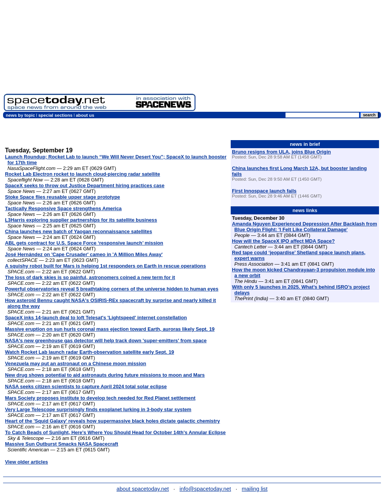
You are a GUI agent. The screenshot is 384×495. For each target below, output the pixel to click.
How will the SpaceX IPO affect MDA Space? (283, 241)
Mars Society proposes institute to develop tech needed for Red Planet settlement (100, 398)
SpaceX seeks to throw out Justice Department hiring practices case (84, 185)
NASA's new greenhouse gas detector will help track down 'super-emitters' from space (106, 340)
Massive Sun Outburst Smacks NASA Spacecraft (61, 444)
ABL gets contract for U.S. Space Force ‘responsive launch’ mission (84, 243)
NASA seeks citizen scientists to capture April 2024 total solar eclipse (86, 386)
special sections (55, 115)
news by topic (20, 115)
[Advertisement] (289, 57)
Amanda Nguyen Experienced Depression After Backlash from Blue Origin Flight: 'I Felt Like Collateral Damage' (304, 226)
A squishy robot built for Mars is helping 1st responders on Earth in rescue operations (105, 266)
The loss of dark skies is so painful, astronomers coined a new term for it (90, 277)
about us (85, 115)
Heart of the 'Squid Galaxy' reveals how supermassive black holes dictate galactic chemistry (112, 421)
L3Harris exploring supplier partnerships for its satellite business (81, 220)
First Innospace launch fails (264, 191)
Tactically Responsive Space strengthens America (63, 208)
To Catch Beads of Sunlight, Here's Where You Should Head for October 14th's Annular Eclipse (115, 432)
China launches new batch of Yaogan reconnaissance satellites (78, 231)
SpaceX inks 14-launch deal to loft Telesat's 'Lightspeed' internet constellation (96, 317)
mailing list (254, 489)
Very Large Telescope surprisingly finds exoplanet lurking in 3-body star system (98, 409)
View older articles (26, 462)
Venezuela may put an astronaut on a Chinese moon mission (75, 363)
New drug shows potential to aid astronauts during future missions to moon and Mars (105, 375)
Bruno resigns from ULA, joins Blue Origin (281, 152)
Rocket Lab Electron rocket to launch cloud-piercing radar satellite (82, 174)
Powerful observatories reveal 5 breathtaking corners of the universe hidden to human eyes (111, 289)
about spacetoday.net (143, 489)
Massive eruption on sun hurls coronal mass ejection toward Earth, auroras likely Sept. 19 (110, 329)
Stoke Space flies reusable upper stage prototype (62, 197)
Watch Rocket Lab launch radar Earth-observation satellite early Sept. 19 (89, 352)
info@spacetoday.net (205, 489)
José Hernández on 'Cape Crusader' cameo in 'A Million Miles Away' (83, 254)
